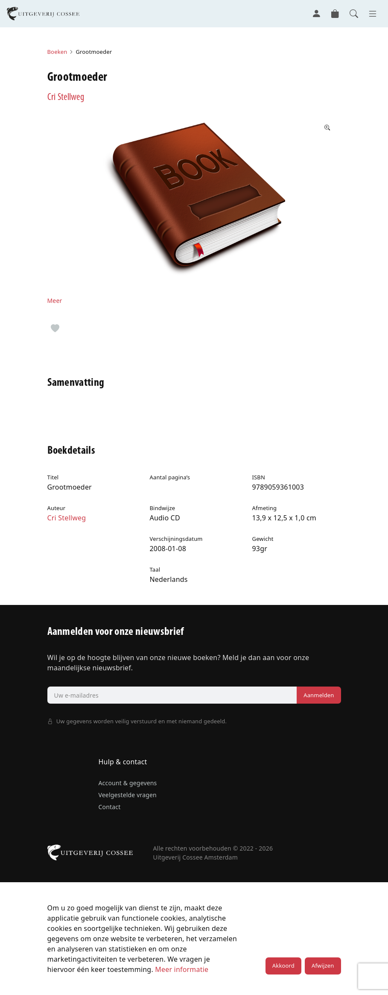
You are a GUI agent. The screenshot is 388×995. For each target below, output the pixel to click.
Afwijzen (323, 965)
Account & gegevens (128, 783)
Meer (54, 300)
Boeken (57, 52)
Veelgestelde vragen (128, 795)
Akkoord (283, 965)
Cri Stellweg (65, 98)
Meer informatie (181, 969)
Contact (110, 807)
